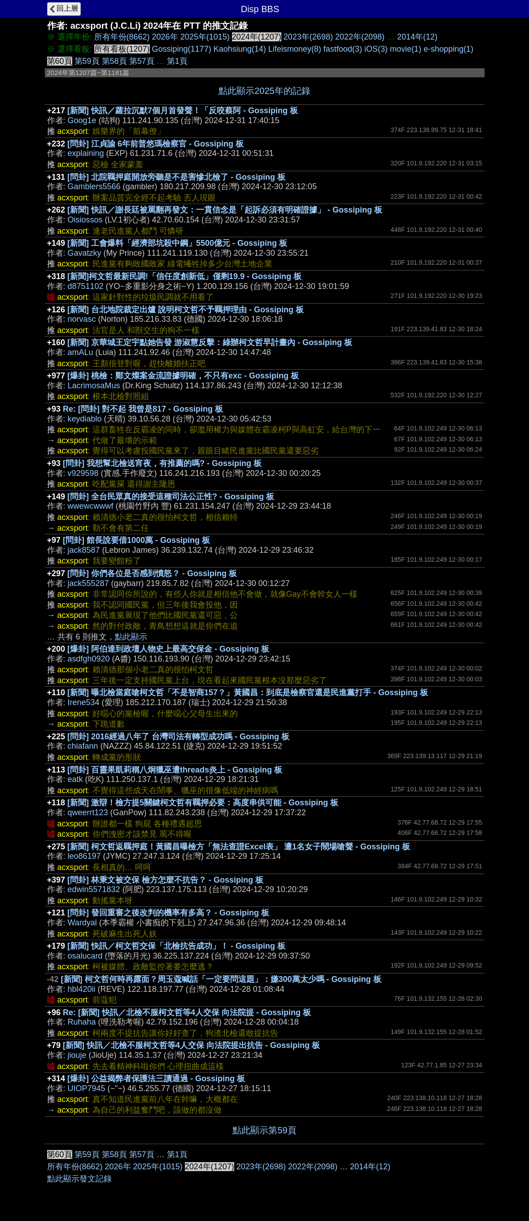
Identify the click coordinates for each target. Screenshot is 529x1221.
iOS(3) (376, 48)
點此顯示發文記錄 (79, 1178)
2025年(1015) (205, 36)
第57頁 (141, 61)
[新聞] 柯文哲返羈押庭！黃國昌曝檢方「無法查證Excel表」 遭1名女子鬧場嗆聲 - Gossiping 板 (238, 846)
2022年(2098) (360, 36)
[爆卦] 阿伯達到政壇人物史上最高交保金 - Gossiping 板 (168, 648)
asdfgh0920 (89, 658)
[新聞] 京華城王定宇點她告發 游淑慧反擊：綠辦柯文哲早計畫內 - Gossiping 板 (209, 342)
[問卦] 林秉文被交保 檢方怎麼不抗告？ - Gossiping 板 (165, 879)
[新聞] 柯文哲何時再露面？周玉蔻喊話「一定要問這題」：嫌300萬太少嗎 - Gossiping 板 (221, 979)
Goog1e (82, 120)
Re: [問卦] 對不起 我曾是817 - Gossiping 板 (143, 408)
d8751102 (86, 286)
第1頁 (177, 61)
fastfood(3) (343, 48)
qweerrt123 (88, 812)
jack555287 (88, 583)
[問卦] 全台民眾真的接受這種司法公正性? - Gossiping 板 (170, 496)
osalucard (85, 955)
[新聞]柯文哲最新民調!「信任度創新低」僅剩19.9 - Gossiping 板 (184, 276)
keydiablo (85, 418)
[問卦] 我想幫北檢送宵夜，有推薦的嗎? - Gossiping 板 (162, 463)
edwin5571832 (94, 889)
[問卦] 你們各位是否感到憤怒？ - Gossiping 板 (152, 573)
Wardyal (82, 922)
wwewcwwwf (91, 506)
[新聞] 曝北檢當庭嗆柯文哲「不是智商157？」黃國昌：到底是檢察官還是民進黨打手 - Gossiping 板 (247, 692)
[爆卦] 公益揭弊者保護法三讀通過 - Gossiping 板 (156, 1078)
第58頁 (114, 61)
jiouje (77, 1055)
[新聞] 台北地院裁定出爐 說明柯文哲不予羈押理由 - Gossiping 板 (185, 309)
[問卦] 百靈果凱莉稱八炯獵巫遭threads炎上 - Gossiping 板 (174, 769)
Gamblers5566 (94, 186)
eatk (75, 779)
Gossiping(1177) (181, 48)
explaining (86, 153)
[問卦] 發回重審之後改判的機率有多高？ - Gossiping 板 (168, 912)
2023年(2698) (308, 36)
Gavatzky (84, 253)
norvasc (82, 319)
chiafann (83, 745)
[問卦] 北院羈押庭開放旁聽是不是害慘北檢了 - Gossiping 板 (176, 177)
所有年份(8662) (122, 36)
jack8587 (84, 550)
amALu (80, 352)
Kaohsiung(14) (240, 48)
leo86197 (84, 856)
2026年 (165, 36)
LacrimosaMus (94, 385)
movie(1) (405, 48)
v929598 (83, 473)
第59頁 (87, 61)
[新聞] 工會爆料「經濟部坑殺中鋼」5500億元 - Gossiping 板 (177, 243)
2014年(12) (417, 36)
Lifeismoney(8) (294, 48)
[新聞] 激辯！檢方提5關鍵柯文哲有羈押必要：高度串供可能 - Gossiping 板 (202, 802)
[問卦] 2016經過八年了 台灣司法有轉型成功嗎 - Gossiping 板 (178, 736)
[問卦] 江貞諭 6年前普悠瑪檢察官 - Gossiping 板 (155, 143)
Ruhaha (82, 1021)
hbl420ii (82, 989)
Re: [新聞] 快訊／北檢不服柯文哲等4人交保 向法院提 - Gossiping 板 (187, 1012)
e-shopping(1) (448, 48)
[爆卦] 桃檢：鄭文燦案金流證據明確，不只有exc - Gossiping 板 (183, 375)
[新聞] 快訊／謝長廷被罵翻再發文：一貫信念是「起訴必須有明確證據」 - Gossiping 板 (224, 209)
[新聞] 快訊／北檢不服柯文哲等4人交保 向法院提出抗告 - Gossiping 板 (191, 1045)
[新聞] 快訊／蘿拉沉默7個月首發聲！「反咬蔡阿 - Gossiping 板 (182, 110)
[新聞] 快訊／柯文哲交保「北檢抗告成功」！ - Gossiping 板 (176, 945)
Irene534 (84, 702)
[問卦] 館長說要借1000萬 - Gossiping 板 (136, 540)
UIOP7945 (86, 1088)
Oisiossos (85, 219)
